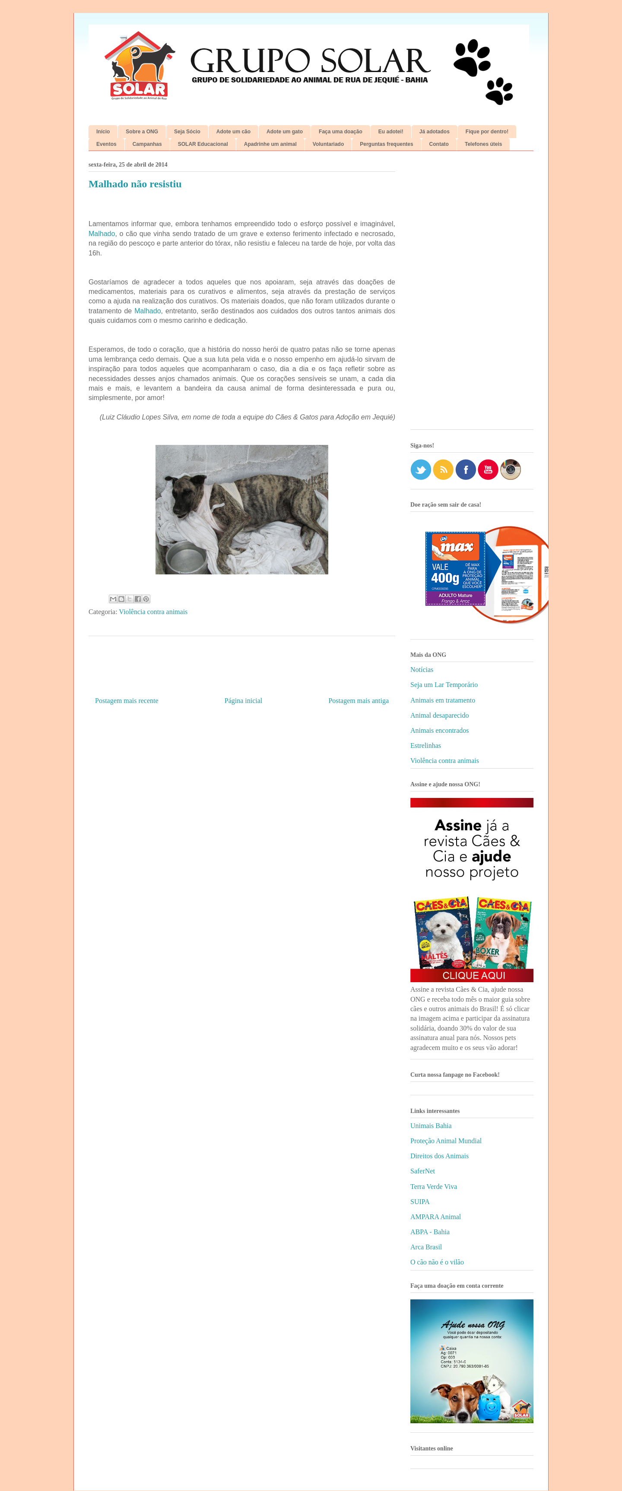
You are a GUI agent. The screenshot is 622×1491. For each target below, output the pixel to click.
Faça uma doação (340, 132)
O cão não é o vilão (437, 1262)
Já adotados (434, 132)
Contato (439, 144)
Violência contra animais (153, 611)
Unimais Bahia (431, 1125)
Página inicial (244, 700)
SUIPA (420, 1201)
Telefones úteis (483, 144)
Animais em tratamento (442, 700)
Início (103, 132)
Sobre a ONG (142, 132)
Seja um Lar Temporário (444, 684)
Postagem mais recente (127, 700)
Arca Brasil (426, 1247)
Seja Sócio (187, 132)
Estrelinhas (425, 745)
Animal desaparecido (439, 715)
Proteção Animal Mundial (446, 1140)
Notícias (421, 669)
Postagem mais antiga (358, 700)
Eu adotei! (390, 132)
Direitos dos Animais (439, 1156)
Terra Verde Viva (433, 1186)
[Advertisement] (471, 293)
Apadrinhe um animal (270, 144)
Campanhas (147, 144)
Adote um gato (285, 132)
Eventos (106, 144)
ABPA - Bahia (430, 1232)
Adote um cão (233, 132)
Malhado (102, 233)
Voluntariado (328, 144)
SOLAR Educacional (203, 144)
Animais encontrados (439, 730)
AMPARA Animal (435, 1216)
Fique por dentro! (487, 132)
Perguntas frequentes (386, 144)
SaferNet (422, 1171)
